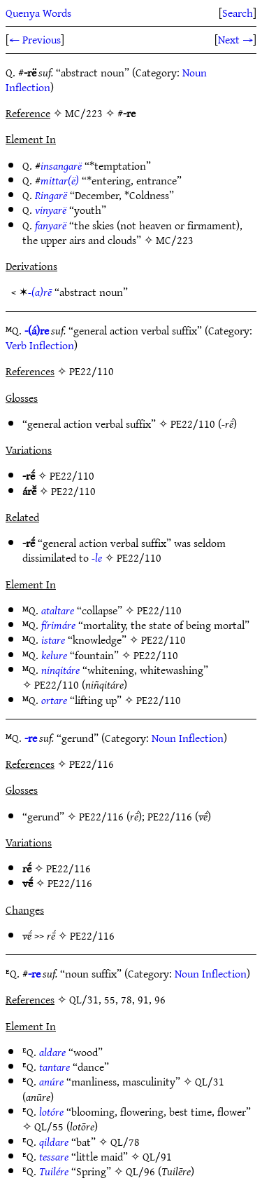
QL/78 (125, 1141)
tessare (53, 1156)
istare (53, 639)
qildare (53, 1141)
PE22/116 (101, 816)
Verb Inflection (40, 345)
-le (97, 557)
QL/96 (140, 1171)
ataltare (57, 610)
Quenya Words (38, 12)
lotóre (51, 1111)
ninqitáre (60, 669)
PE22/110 (192, 423)
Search (237, 12)
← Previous (35, 39)
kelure (54, 655)
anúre (51, 1081)
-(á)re (36, 330)
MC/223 (175, 240)
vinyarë (50, 209)
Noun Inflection (188, 738)
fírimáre (58, 625)
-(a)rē (40, 292)
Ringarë (51, 195)
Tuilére (53, 1171)
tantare (54, 1066)
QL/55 (49, 1126)
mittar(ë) (60, 180)
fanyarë (50, 225)
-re (30, 738)
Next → (235, 39)
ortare (54, 700)
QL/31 (209, 1081)
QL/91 (157, 1156)
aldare (52, 1052)
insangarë (61, 165)
